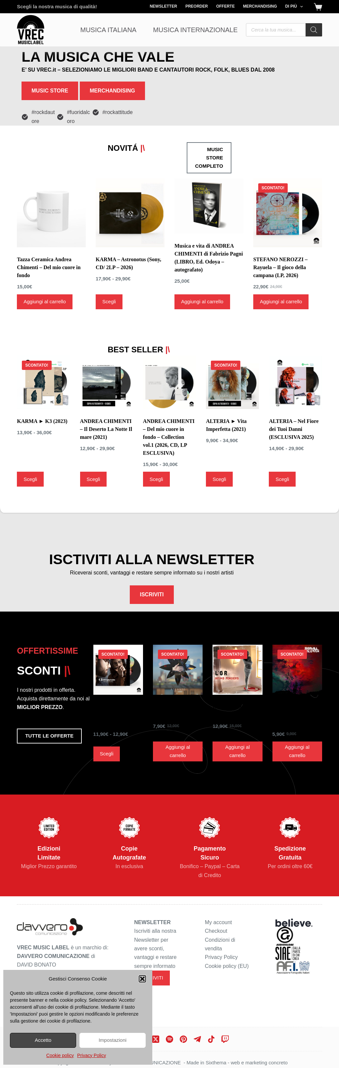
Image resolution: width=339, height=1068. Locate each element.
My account (218, 917)
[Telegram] (197, 1033)
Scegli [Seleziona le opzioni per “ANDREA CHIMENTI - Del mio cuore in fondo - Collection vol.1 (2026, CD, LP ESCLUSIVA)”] (156, 453)
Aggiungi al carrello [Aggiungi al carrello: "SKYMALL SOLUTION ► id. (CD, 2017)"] (297, 735)
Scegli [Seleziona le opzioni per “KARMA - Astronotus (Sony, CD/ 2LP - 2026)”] (109, 285)
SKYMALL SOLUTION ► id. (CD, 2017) (293, 699)
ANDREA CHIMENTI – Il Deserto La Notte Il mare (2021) (106, 403)
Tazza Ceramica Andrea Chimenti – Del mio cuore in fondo (48, 251)
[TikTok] (211, 1033)
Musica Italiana (108, 29)
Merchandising (260, 6)
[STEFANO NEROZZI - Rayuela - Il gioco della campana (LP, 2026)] (287, 196)
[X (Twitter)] (155, 1033)
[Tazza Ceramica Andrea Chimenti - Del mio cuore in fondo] (51, 196)
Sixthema (216, 1057)
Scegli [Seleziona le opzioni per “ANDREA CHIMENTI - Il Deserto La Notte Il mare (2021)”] (93, 453)
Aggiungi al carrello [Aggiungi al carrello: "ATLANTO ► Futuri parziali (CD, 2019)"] (178, 735)
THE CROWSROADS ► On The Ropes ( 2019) (117, 699)
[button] (142, 979)
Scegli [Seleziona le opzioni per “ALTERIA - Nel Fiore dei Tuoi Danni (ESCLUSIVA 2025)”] (282, 453)
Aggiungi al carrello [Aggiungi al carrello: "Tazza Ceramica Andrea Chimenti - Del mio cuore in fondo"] (45, 285)
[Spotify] (169, 1033)
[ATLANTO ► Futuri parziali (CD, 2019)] (178, 654)
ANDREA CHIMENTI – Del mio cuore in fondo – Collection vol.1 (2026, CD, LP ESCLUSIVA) (169, 411)
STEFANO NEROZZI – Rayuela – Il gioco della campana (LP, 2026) (280, 251)
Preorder (196, 6)
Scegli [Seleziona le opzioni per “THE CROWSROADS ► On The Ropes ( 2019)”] (107, 738)
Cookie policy (60, 1055)
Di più (295, 7)
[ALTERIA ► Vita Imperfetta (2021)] (232, 356)
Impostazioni (112, 1040)
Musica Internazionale (195, 29)
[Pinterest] (183, 1033)
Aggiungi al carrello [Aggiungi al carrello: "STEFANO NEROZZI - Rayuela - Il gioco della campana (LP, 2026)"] (281, 285)
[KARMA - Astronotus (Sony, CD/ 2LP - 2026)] (130, 196)
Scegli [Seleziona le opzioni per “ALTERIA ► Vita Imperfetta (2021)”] (219, 453)
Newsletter (163, 6)
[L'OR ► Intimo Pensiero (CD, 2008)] (237, 654)
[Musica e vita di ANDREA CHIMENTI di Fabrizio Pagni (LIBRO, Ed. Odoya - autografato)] (208, 189)
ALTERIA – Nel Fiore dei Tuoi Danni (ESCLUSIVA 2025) (293, 403)
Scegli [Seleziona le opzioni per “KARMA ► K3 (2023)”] (30, 453)
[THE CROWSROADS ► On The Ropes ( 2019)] (118, 654)
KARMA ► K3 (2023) (42, 395)
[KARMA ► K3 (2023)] (43, 356)
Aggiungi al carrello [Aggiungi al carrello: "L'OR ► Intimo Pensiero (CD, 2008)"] (237, 735)
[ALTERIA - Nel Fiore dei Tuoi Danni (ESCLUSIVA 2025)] (295, 356)
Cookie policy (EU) (227, 960)
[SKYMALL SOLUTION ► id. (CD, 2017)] (297, 654)
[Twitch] (225, 1033)
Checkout (216, 925)
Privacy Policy (91, 1055)
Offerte (225, 6)
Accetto (43, 1040)
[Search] (314, 29)
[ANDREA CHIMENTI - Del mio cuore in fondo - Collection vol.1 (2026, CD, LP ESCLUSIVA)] (169, 356)
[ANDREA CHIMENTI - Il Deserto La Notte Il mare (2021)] (106, 356)
